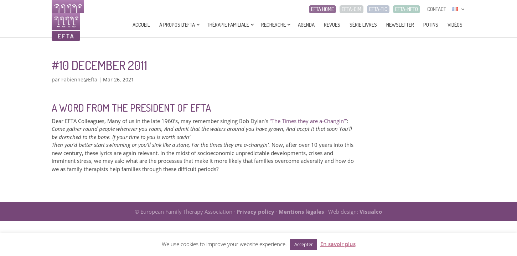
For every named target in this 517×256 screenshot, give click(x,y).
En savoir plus (338, 243)
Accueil (141, 24)
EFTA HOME (322, 9)
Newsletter (400, 24)
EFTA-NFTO (406, 9)
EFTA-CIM (351, 9)
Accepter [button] (303, 244)
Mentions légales (301, 211)
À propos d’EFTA (177, 24)
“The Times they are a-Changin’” (308, 120)
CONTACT (436, 9)
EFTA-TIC (378, 9)
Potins (430, 24)
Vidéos (455, 24)
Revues (332, 24)
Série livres (363, 24)
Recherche (273, 24)
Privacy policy (255, 211)
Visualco (371, 211)
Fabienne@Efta (79, 79)
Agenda (306, 24)
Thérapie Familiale (228, 24)
